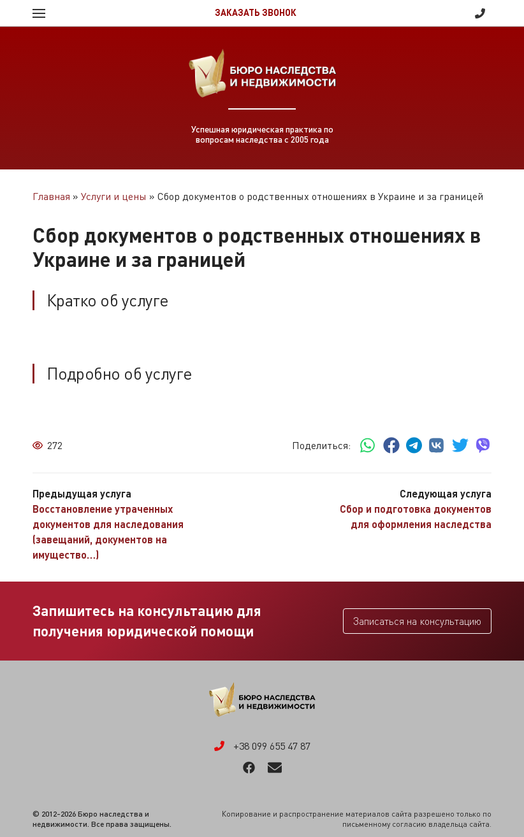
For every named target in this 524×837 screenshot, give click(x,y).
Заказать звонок (255, 13)
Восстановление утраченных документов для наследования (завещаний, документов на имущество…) (108, 532)
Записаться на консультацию (417, 621)
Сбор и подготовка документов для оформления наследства (415, 516)
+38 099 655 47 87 (480, 13)
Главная (51, 196)
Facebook (249, 767)
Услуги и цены (114, 196)
